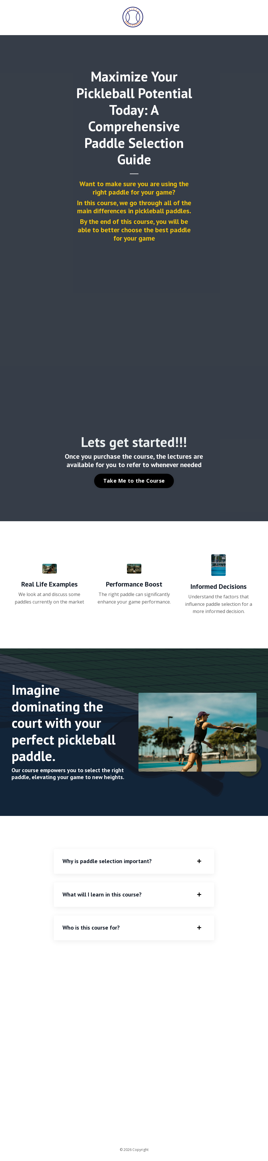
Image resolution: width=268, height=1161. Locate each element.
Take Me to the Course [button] (134, 480)
